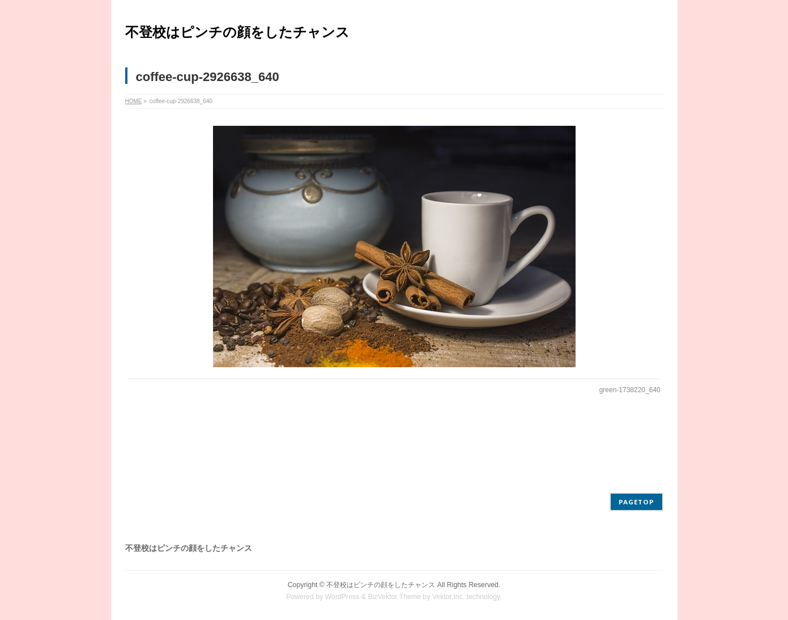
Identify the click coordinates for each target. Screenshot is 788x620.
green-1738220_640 (630, 390)
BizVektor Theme (394, 597)
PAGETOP (636, 502)
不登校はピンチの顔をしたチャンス (237, 32)
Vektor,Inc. (448, 597)
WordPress (342, 597)
